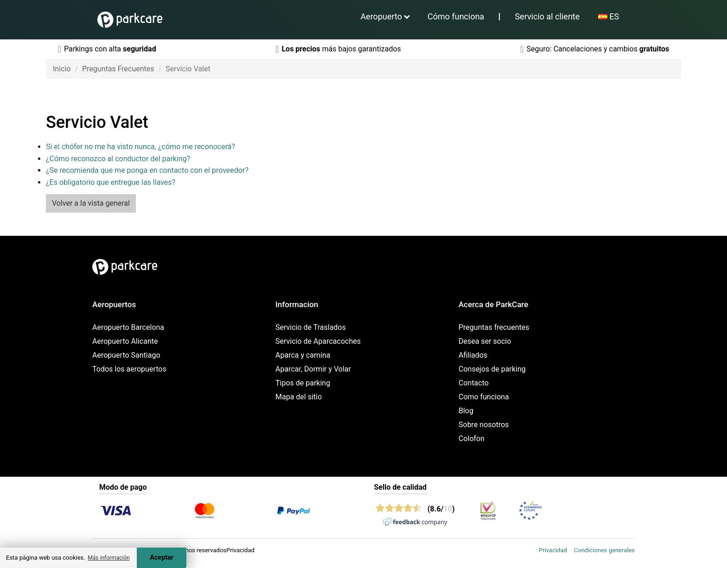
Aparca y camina (303, 355)
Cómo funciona (455, 16)
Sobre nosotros (484, 424)
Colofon (472, 438)
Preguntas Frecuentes (118, 68)
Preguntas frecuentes (494, 327)
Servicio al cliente (547, 16)
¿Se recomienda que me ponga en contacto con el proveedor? (147, 170)
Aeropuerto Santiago (126, 355)
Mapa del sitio (298, 396)
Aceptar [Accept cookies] (161, 558)
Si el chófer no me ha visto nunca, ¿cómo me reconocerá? (140, 146)
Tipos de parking (302, 383)
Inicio (61, 68)
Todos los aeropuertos (129, 369)
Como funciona (484, 396)
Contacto (474, 383)
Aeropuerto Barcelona (128, 327)
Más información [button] (109, 558)
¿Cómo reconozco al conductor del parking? (118, 158)
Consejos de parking (492, 369)
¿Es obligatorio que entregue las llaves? (110, 182)
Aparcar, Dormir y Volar (313, 369)
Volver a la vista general (91, 203)
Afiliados (473, 355)
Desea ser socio (485, 341)
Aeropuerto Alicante (125, 341)
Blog (466, 410)
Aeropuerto (381, 16)
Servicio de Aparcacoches (318, 341)
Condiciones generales (604, 550)
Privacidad (553, 550)
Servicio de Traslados (310, 327)
